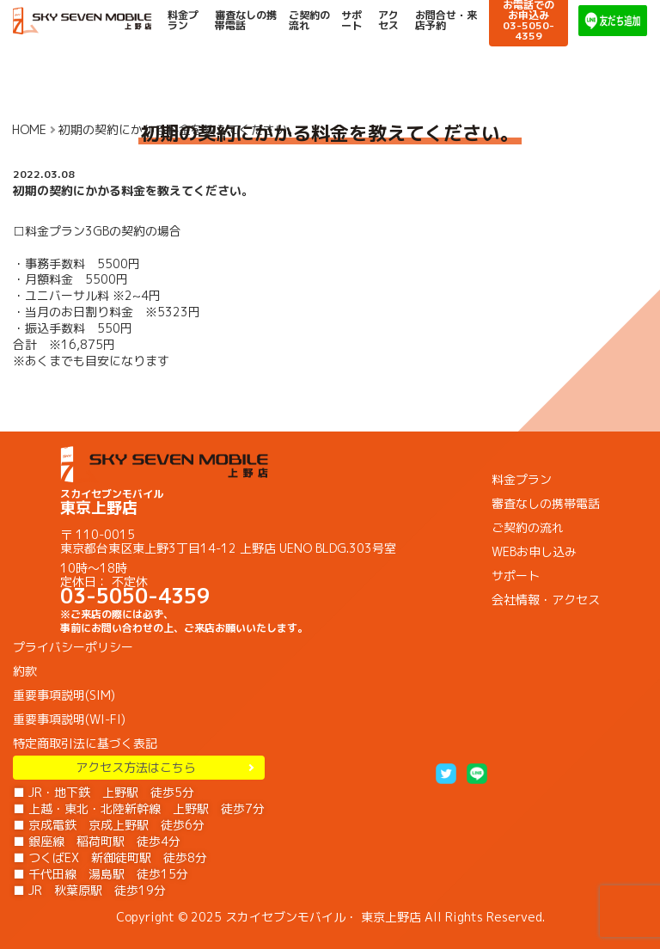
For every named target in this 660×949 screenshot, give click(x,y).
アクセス (388, 20)
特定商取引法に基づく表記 (85, 743)
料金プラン (183, 20)
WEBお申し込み (534, 551)
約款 (25, 671)
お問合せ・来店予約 (446, 20)
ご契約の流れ (309, 20)
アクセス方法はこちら (139, 767)
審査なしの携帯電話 (246, 20)
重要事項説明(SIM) (64, 695)
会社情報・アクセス (546, 599)
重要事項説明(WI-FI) (69, 719)
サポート (351, 20)
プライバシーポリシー (73, 647)
